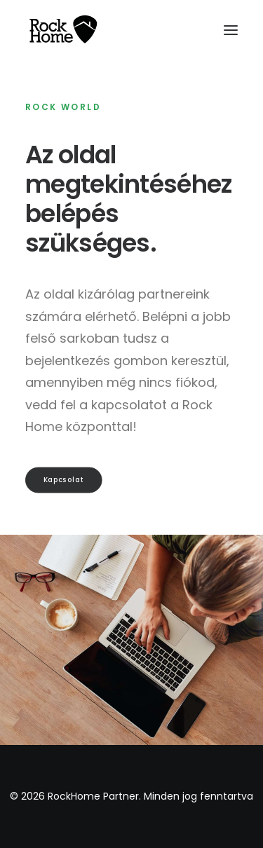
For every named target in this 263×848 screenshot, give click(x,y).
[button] (230, 30)
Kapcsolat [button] (63, 479)
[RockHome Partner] (63, 30)
